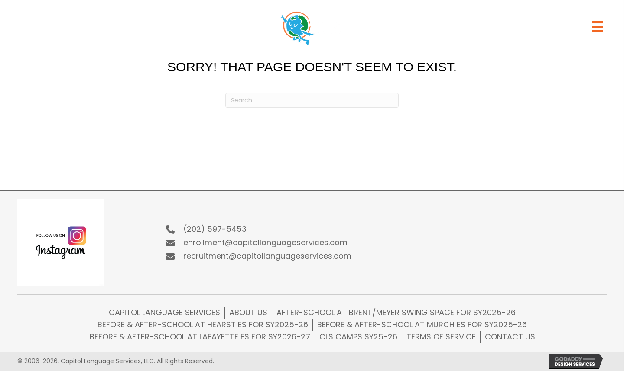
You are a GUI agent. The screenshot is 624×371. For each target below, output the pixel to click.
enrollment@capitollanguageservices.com (265, 242)
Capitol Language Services (164, 312)
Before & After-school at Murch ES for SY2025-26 (422, 324)
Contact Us (510, 336)
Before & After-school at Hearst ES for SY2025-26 (203, 324)
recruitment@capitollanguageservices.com (267, 255)
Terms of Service (441, 336)
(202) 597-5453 (215, 229)
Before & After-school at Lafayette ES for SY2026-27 (200, 336)
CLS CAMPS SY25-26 (358, 336)
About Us (248, 312)
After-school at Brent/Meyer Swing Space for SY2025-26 (396, 312)
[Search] (312, 100)
